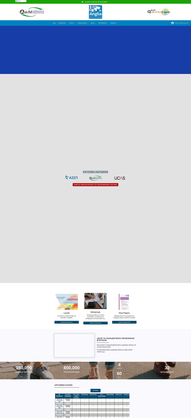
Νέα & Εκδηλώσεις (103, 23)
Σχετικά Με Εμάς (62, 23)
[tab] (95, 390)
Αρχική (54, 23)
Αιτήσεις (93, 23)
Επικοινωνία (113, 23)
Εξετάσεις (72, 23)
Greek (18, 1)
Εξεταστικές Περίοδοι (83, 23)
